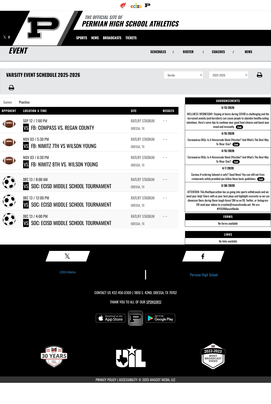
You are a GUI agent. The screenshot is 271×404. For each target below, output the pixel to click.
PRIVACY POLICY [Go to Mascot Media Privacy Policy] (106, 379)
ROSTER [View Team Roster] (188, 52)
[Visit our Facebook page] (9, 37)
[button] (259, 75)
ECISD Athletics (68, 272)
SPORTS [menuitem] (81, 37)
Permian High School (204, 274)
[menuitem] (123, 5)
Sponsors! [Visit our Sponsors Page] (153, 301)
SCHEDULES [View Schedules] (158, 52)
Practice (24, 102)
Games (7, 102)
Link (239, 127)
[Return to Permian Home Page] (43, 28)
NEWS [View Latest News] (248, 52)
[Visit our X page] (5, 37)
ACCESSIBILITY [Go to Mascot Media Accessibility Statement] (128, 379)
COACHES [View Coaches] (218, 52)
